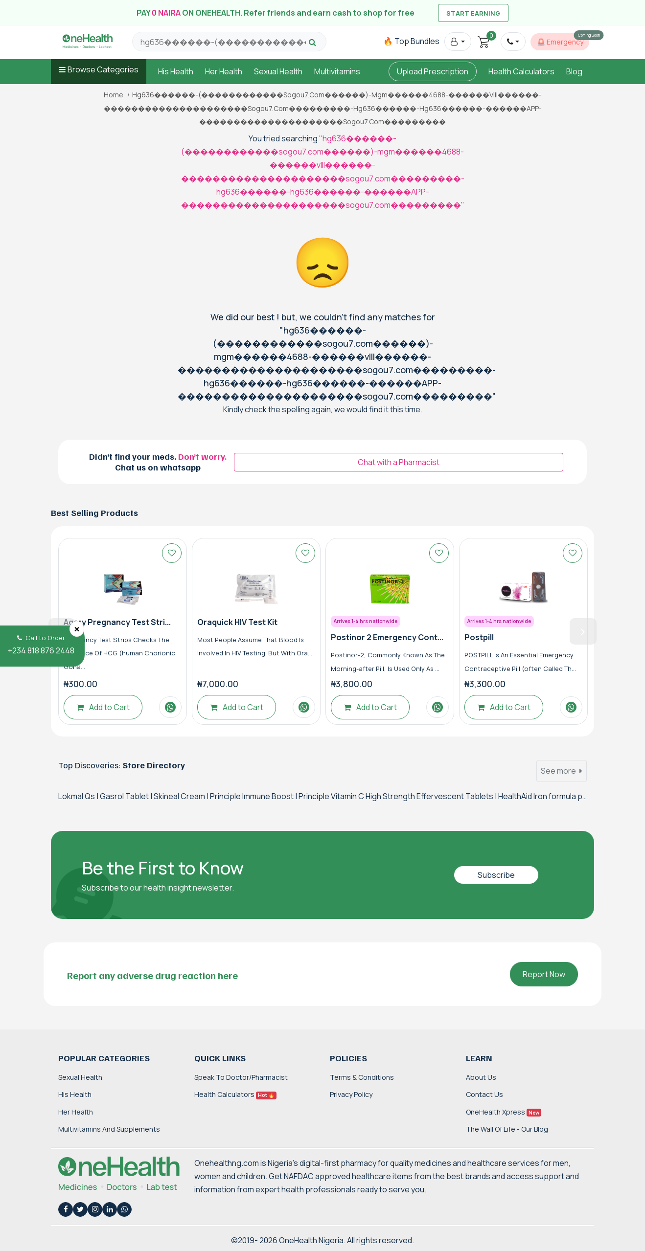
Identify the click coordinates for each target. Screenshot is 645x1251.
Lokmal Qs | (79, 796)
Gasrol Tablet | (127, 796)
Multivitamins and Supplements (109, 1129)
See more (561, 770)
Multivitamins (337, 71)
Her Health (223, 71)
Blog (574, 71)
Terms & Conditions (362, 1077)
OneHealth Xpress (503, 1112)
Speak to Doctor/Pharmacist (241, 1077)
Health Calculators (521, 71)
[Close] (76, 629)
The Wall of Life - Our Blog (507, 1129)
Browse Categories (103, 69)
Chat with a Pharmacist (398, 462)
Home (113, 94)
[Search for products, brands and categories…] (223, 42)
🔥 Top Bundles (411, 41)
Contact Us (484, 1094)
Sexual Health (278, 71)
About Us (481, 1077)
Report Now (544, 974)
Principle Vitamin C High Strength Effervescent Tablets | (398, 796)
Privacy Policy (351, 1094)
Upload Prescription (432, 71)
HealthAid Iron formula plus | (548, 796)
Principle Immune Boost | (254, 796)
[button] (457, 41)
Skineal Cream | (182, 796)
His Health (175, 71)
